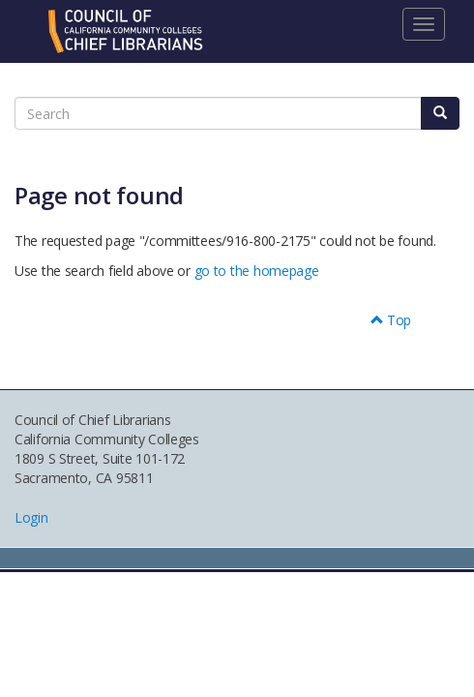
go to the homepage (256, 270)
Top (391, 320)
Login (31, 517)
